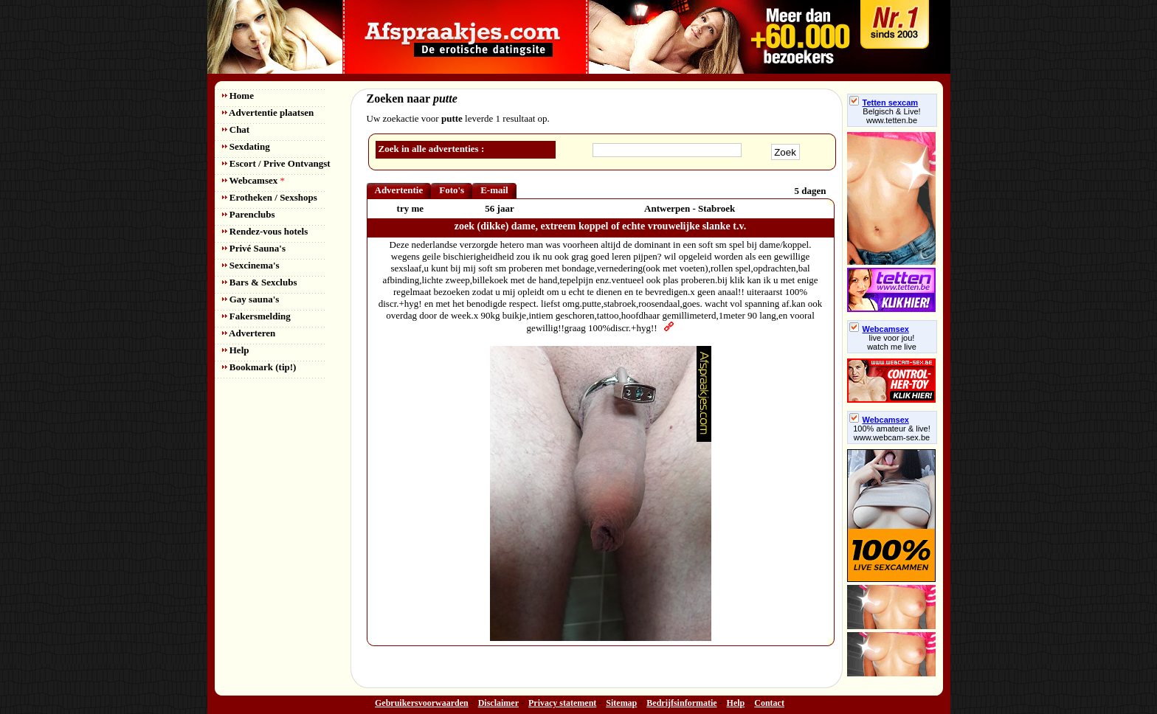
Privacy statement (562, 703)
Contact (769, 703)
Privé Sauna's (254, 248)
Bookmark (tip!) (259, 366)
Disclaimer (498, 703)
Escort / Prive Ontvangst (276, 163)
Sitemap (621, 703)
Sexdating (246, 146)
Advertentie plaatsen (268, 112)
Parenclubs (248, 214)
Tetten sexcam (884, 102)
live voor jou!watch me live (891, 342)
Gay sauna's (251, 299)
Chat (236, 129)
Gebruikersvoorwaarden (422, 703)
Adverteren (249, 333)
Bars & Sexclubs (259, 282)
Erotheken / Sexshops (269, 197)
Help (235, 350)
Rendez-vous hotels (265, 231)
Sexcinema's (251, 265)
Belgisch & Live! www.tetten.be (891, 116)
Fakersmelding (256, 316)
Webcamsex (253, 180)
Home (238, 95)
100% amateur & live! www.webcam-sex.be (891, 433)
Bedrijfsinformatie (681, 703)
